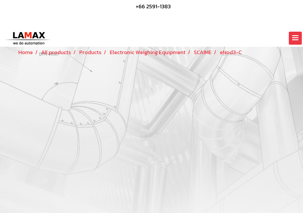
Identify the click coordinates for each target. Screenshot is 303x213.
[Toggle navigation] (295, 38)
